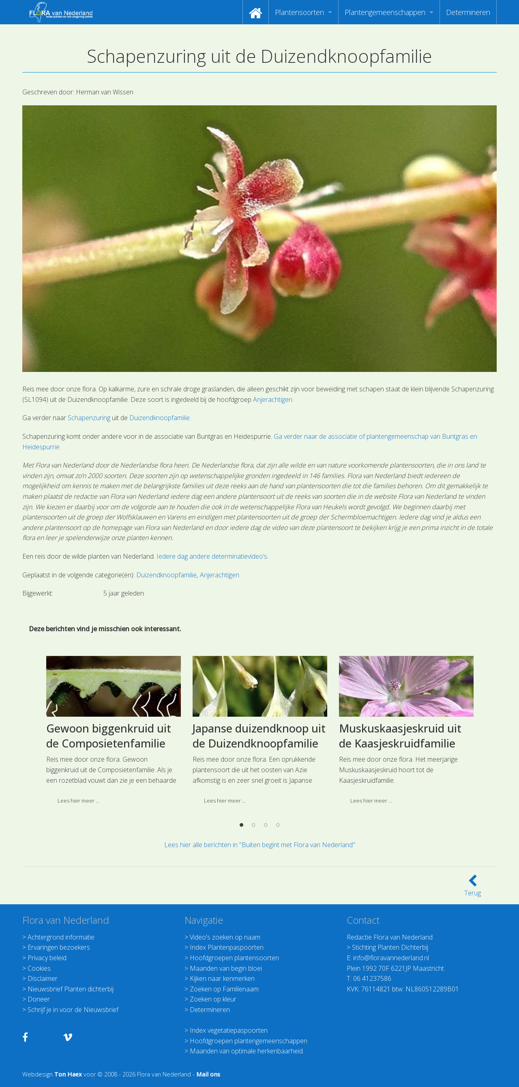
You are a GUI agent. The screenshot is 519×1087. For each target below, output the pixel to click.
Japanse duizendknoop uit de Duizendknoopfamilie (259, 819)
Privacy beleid (47, 957)
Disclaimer (43, 978)
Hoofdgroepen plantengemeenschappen (248, 1040)
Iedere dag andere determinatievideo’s (212, 556)
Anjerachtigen (272, 399)
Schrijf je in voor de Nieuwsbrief (73, 1009)
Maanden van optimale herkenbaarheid (246, 1050)
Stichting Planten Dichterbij (390, 947)
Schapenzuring (89, 417)
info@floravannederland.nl (391, 957)
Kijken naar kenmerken (222, 978)
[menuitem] (255, 12)
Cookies (39, 968)
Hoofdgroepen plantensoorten (234, 957)
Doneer (39, 999)
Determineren (468, 12)
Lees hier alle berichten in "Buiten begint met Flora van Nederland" (259, 844)
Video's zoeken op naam (225, 937)
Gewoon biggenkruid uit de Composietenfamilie (108, 819)
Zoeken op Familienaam (224, 988)
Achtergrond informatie (61, 937)
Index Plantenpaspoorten (227, 947)
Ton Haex (68, 1074)
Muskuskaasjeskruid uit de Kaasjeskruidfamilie (400, 819)
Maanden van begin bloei (226, 968)
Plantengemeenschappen (385, 12)
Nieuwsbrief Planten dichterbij (71, 988)
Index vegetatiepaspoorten (229, 1030)
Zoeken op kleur (213, 999)
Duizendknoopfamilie (159, 417)
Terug (472, 888)
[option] (113, 817)
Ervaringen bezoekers (59, 947)
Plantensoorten (299, 12)
